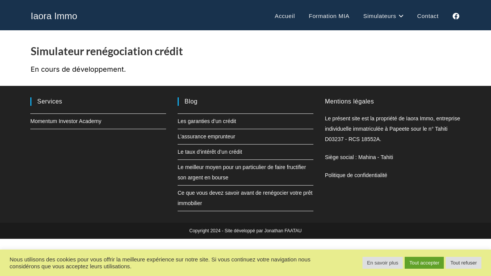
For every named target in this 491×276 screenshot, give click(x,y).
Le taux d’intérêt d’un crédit (210, 152)
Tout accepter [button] (424, 263)
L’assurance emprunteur (206, 136)
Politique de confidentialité (356, 175)
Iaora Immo (54, 16)
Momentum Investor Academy (65, 121)
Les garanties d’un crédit (207, 121)
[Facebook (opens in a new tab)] (456, 16)
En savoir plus (383, 263)
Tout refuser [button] (463, 263)
